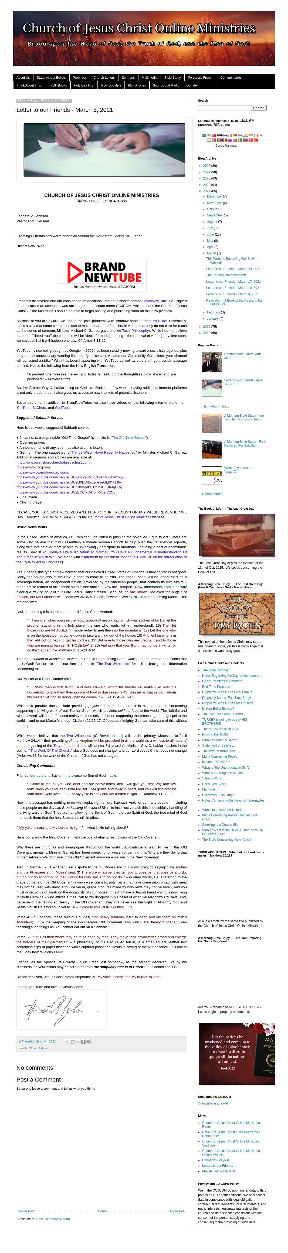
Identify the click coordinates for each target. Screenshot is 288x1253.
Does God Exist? (214, 784)
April (210, 247)
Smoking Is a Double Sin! (220, 825)
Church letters (38, 1048)
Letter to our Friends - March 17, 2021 (233, 282)
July (210, 228)
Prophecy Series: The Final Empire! (227, 692)
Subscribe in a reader (213, 1103)
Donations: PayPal (215, 1160)
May (210, 241)
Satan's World (212, 778)
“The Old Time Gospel (128, 438)
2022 (207, 185)
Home (102, 1211)
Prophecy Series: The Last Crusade (227, 703)
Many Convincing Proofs (219, 756)
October (213, 209)
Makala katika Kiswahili (218, 1171)
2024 (207, 172)
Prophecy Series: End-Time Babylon (228, 698)
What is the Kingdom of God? (223, 773)
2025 (207, 166)
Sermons (128, 78)
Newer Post (26, 1211)
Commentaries (231, 78)
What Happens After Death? (222, 810)
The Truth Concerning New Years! (226, 839)
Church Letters (104, 78)
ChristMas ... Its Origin (218, 795)
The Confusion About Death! (222, 714)
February (214, 312)
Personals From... (201, 78)
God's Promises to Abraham (222, 681)
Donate (192, 85)
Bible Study (172, 78)
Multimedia (149, 78)
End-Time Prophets (216, 687)
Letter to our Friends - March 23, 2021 (233, 269)
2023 (207, 178)
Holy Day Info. (84, 85)
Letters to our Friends (217, 1166)
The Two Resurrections (218, 751)
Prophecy (80, 78)
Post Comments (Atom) (53, 1219)
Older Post (177, 1211)
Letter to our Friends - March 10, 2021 (233, 288)
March (212, 253)
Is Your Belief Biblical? (218, 708)
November (215, 203)
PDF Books (58, 85)
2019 (207, 333)
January (213, 318)
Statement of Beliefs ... (218, 745)
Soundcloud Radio (166, 85)
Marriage (208, 789)
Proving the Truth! (215, 734)
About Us (23, 78)
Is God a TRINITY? (216, 762)
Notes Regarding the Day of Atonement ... (232, 676)
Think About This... (30, 85)
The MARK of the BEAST (220, 729)
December (215, 196)
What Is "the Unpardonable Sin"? (225, 767)
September (215, 215)
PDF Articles (137, 85)
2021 (207, 191)
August (212, 222)
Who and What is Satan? (220, 740)
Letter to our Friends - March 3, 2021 (232, 294)
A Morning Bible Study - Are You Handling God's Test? (244, 417)
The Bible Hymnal (215, 670)
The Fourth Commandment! (226, 275)
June (211, 234)
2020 (207, 327)
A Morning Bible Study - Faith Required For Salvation (245, 443)
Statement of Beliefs (51, 78)
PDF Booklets (111, 85)
